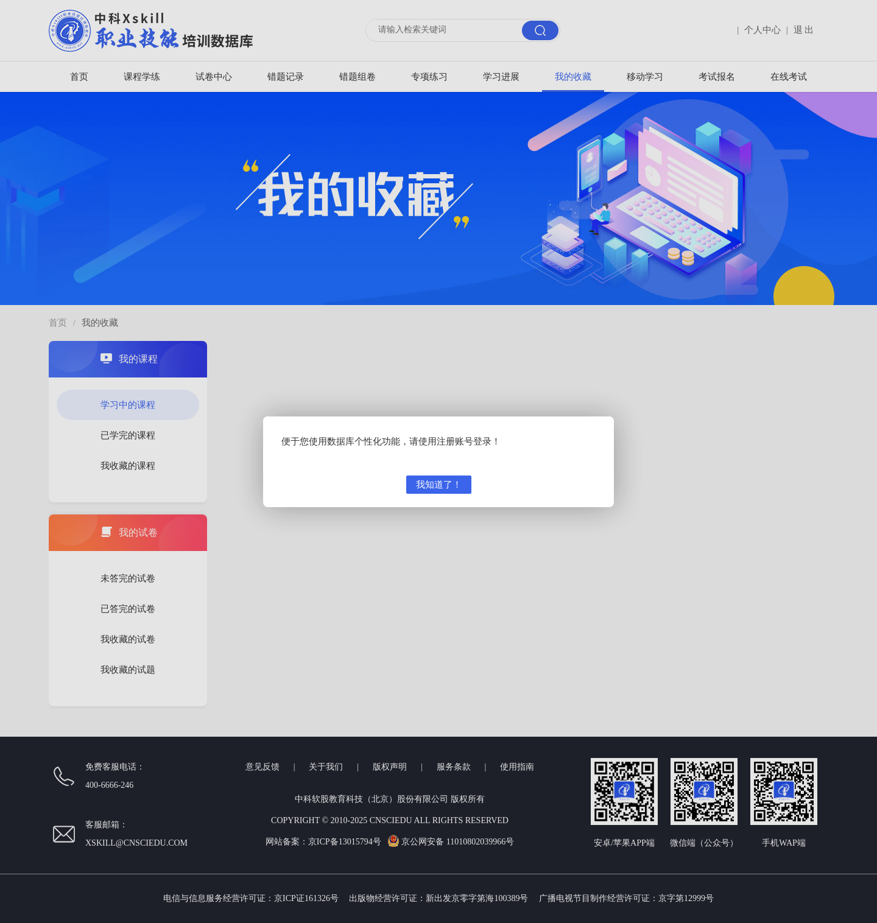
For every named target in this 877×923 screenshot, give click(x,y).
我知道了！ (439, 485)
